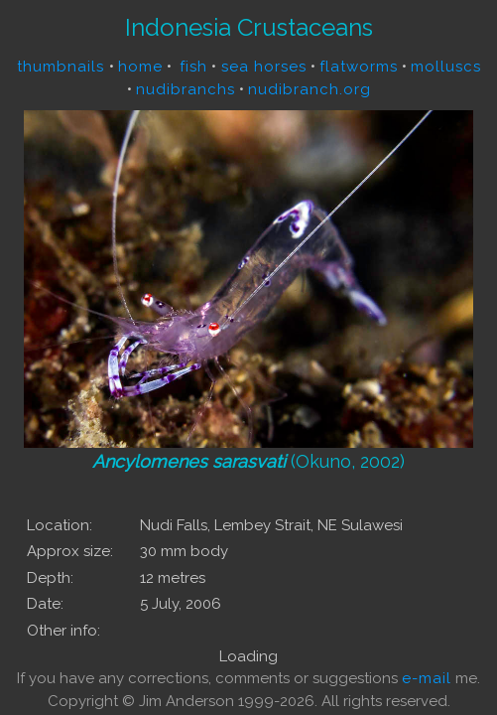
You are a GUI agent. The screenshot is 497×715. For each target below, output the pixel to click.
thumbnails (63, 66)
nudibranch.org (309, 89)
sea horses (261, 66)
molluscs (446, 66)
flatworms (358, 66)
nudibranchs (185, 89)
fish (193, 66)
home (140, 66)
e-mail (426, 678)
